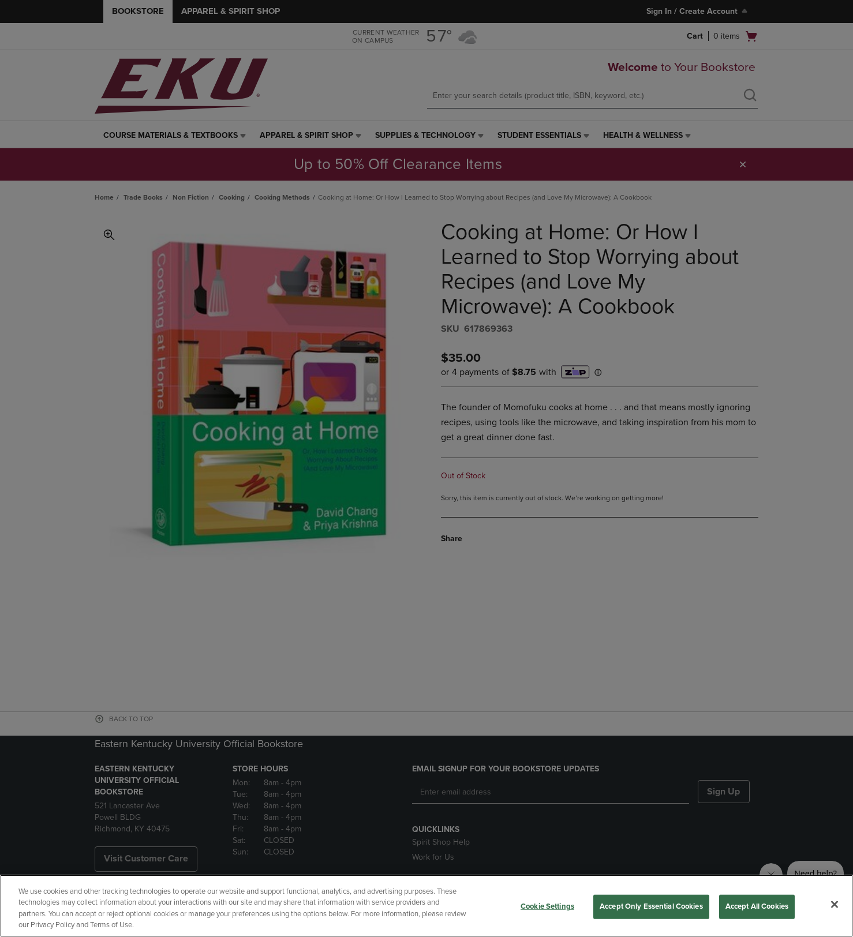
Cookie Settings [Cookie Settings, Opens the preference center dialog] (547, 906)
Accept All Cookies (756, 906)
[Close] (834, 904)
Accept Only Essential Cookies (651, 906)
